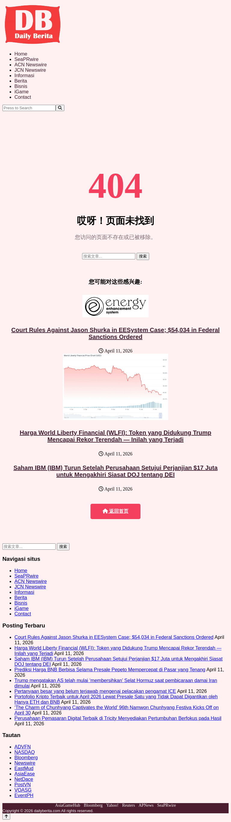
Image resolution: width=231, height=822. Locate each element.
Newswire (24, 763)
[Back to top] (6, 816)
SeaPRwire (26, 59)
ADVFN (22, 746)
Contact (22, 97)
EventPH (23, 795)
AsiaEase (24, 773)
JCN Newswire (30, 70)
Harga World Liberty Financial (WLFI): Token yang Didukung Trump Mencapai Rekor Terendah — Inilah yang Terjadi (115, 436)
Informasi (24, 75)
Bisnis (20, 86)
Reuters (128, 805)
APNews (146, 805)
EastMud (23, 768)
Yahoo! (112, 805)
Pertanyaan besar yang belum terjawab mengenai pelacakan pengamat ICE (95, 691)
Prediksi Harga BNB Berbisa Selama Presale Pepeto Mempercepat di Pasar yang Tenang (109, 669)
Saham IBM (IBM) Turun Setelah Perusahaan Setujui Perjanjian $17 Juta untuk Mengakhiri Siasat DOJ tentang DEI (116, 471)
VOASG (23, 790)
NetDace (23, 779)
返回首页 (115, 511)
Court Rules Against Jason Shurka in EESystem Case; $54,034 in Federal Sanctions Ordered (115, 333)
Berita (20, 80)
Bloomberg (26, 757)
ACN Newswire (30, 64)
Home (20, 53)
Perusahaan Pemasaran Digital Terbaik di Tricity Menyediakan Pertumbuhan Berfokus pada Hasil (117, 718)
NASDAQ (24, 752)
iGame (21, 91)
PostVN (22, 784)
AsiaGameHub (67, 805)
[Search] (60, 108)
